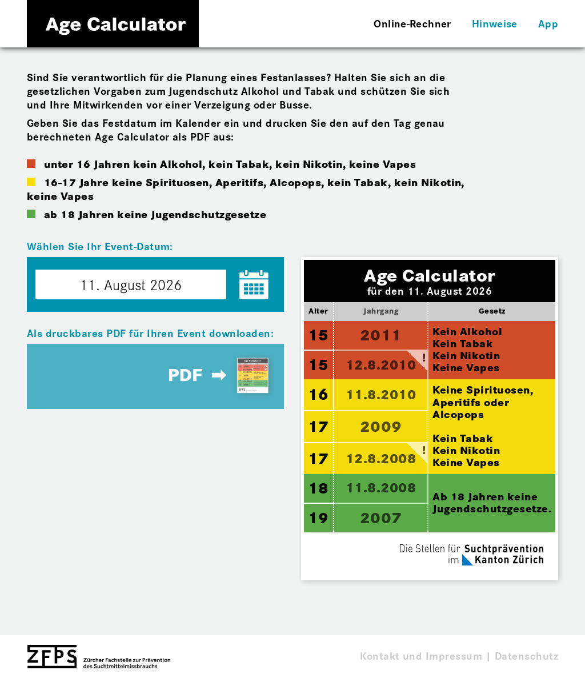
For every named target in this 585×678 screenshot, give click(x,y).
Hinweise (495, 23)
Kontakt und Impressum (421, 655)
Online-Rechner (412, 23)
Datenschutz (526, 655)
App (548, 23)
